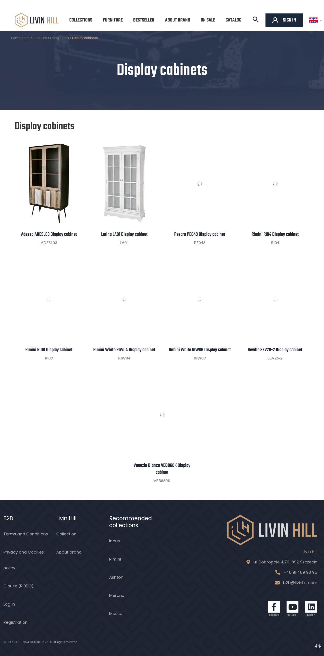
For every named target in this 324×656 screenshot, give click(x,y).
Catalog (233, 20)
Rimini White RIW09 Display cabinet (200, 350)
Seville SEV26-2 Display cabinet (275, 350)
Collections (80, 20)
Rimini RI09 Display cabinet (48, 350)
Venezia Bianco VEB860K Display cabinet (162, 469)
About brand (177, 20)
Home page (20, 38)
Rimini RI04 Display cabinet (275, 234)
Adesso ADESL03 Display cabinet (49, 234)
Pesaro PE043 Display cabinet (199, 234)
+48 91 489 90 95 (300, 572)
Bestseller (143, 20)
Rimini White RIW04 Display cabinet (124, 350)
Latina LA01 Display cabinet (124, 234)
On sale (208, 20)
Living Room (59, 38)
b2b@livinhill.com (300, 582)
